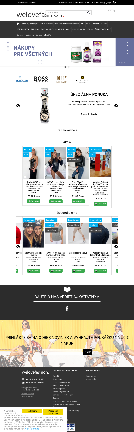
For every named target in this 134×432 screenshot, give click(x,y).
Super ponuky (91, 379)
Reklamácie (57, 379)
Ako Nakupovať (59, 389)
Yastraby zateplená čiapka (33, 254)
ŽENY (82, 24)
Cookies (56, 398)
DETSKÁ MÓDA (23, 29)
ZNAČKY (47, 35)
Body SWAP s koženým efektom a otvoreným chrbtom (34, 184)
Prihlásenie (22, 3)
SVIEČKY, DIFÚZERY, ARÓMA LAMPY (56, 29)
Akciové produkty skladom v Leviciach (37, 24)
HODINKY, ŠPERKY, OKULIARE (99, 29)
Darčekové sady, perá (25, 35)
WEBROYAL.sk (27, 396)
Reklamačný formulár (61, 392)
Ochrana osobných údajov (63, 395)
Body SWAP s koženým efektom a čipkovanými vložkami (78, 184)
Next (116, 106)
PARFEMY (35, 29)
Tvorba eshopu (27, 394)
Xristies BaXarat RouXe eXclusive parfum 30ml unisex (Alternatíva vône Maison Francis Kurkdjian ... (100, 187)
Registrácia (31, 3)
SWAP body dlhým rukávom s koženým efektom (56, 184)
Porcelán (95, 24)
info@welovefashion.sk (35, 382)
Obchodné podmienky (61, 382)
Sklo (74, 29)
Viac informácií (32, 428)
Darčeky (39, 35)
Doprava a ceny (91, 376)
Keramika (81, 29)
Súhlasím (32, 411)
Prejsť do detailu (89, 114)
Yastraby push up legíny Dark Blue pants (100, 254)
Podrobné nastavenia (53, 412)
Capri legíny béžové (78, 253)
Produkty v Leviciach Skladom (66, 24)
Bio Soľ (104, 24)
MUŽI (88, 24)
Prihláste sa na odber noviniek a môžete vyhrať (80, 2)
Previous (18, 106)
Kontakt (56, 376)
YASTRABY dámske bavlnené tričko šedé (55, 254)
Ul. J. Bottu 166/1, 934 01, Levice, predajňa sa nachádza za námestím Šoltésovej (66, 404)
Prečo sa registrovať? (61, 385)
